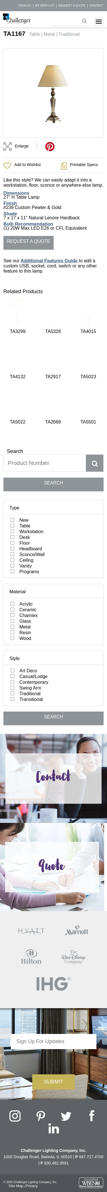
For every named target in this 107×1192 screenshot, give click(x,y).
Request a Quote (72, 5)
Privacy (31, 1084)
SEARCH (53, 381)
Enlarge (22, 146)
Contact (96, 5)
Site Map (16, 1084)
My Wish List (44, 5)
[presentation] (53, 958)
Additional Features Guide (49, 260)
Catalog (24, 5)
